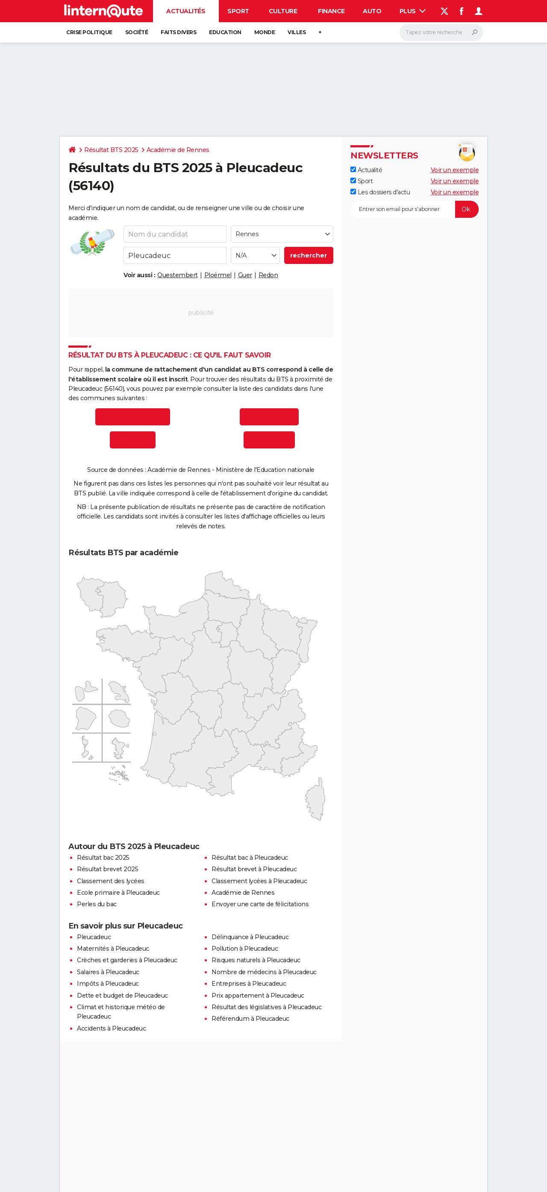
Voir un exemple (455, 170)
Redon (268, 275)
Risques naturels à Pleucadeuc (256, 960)
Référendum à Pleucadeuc (250, 1018)
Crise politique (89, 32)
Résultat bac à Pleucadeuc (250, 857)
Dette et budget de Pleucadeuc (122, 995)
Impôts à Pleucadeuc (108, 983)
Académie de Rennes (178, 150)
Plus (413, 11)
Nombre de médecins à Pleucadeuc (264, 972)
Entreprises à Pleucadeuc (249, 983)
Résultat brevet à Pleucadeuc (254, 869)
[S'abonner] (414, 209)
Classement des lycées (110, 881)
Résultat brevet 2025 (107, 869)
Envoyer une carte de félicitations (260, 904)
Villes (297, 32)
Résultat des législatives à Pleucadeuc (266, 1007)
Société (136, 32)
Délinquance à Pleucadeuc (250, 937)
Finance (331, 11)
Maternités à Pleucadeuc (113, 948)
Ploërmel (218, 275)
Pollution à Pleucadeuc (245, 948)
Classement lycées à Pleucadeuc (259, 881)
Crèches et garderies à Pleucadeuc (127, 960)
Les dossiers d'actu (380, 192)
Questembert (177, 275)
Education (225, 32)
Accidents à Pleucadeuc (111, 1028)
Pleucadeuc (94, 937)
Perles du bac (97, 904)
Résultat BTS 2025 (111, 150)
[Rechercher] (441, 32)
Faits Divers (178, 32)
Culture (283, 11)
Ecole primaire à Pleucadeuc (118, 892)
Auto (372, 11)
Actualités (185, 11)
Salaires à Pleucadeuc (108, 972)
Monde (264, 32)
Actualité (366, 170)
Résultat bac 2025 (103, 857)
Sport (238, 11)
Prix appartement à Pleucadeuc (258, 995)
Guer (245, 275)
